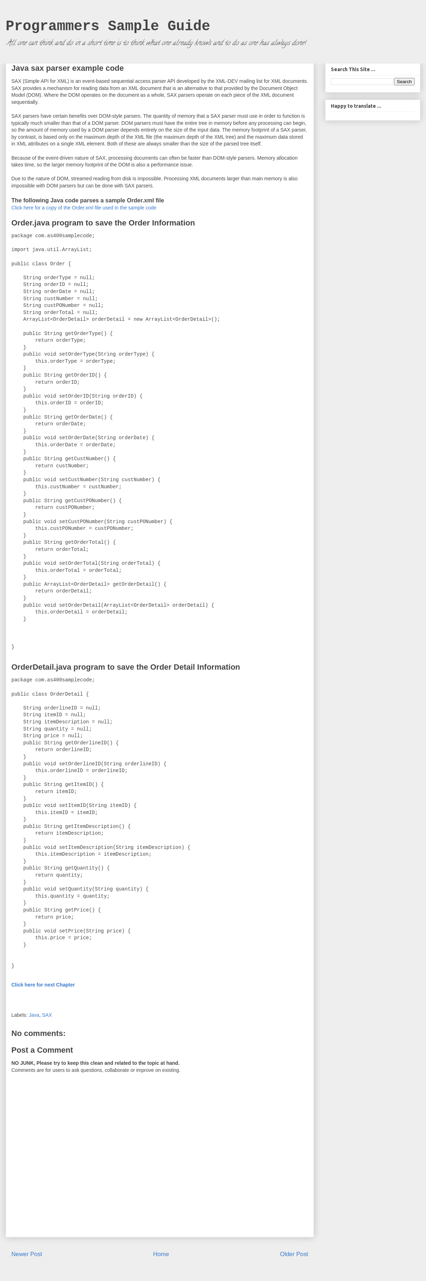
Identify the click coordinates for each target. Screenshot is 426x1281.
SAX (47, 1015)
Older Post (294, 1254)
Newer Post (26, 1254)
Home (161, 1254)
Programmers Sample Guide (108, 26)
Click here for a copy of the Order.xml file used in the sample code (84, 208)
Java (34, 1015)
